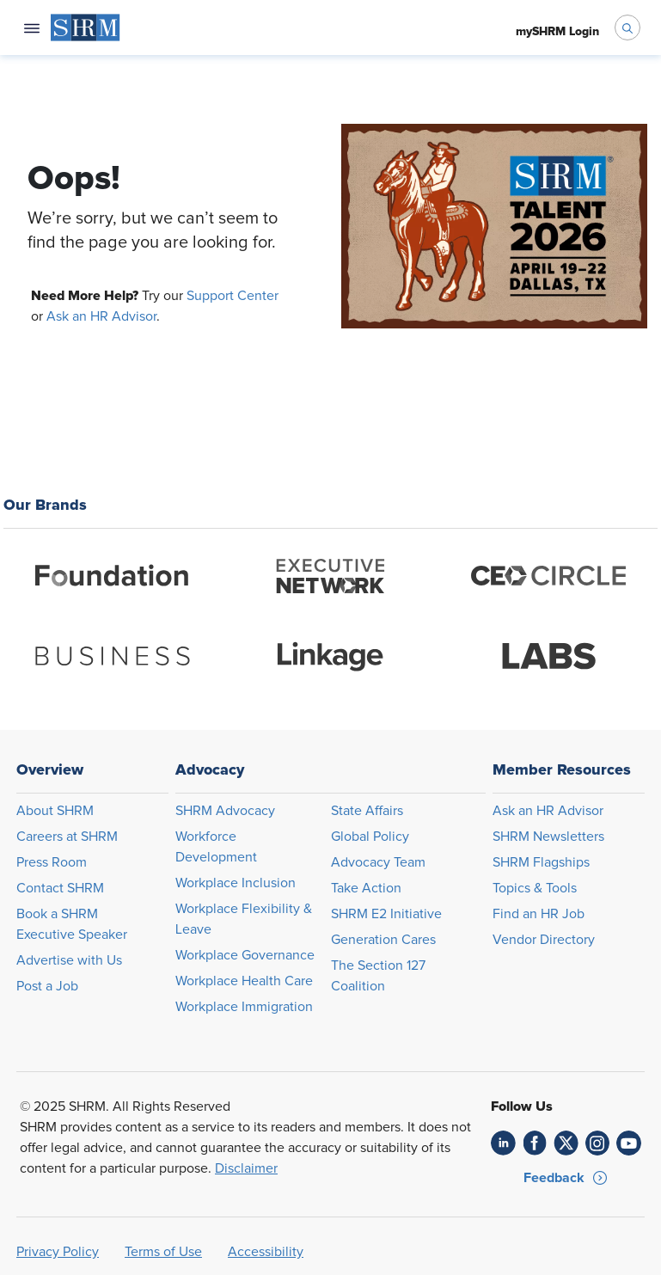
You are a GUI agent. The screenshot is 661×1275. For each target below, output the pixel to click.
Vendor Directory (544, 940)
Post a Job (47, 986)
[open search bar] (627, 27)
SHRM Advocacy (225, 811)
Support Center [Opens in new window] (232, 296)
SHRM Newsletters (548, 836)
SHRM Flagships (541, 862)
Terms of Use (163, 1252)
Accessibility (265, 1252)
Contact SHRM (60, 888)
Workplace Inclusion (235, 883)
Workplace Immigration (244, 1007)
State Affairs (367, 811)
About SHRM (55, 811)
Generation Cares (383, 940)
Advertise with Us (69, 960)
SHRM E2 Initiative (386, 914)
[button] (566, 1177)
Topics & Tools (535, 888)
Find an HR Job (538, 914)
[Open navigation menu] (32, 27)
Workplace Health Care (244, 981)
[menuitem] (85, 27)
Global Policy (370, 836)
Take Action (366, 888)
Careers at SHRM (67, 836)
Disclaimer (246, 1168)
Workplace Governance (245, 955)
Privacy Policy (57, 1252)
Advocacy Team (378, 862)
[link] (503, 1143)
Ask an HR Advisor (101, 316)
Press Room (51, 862)
